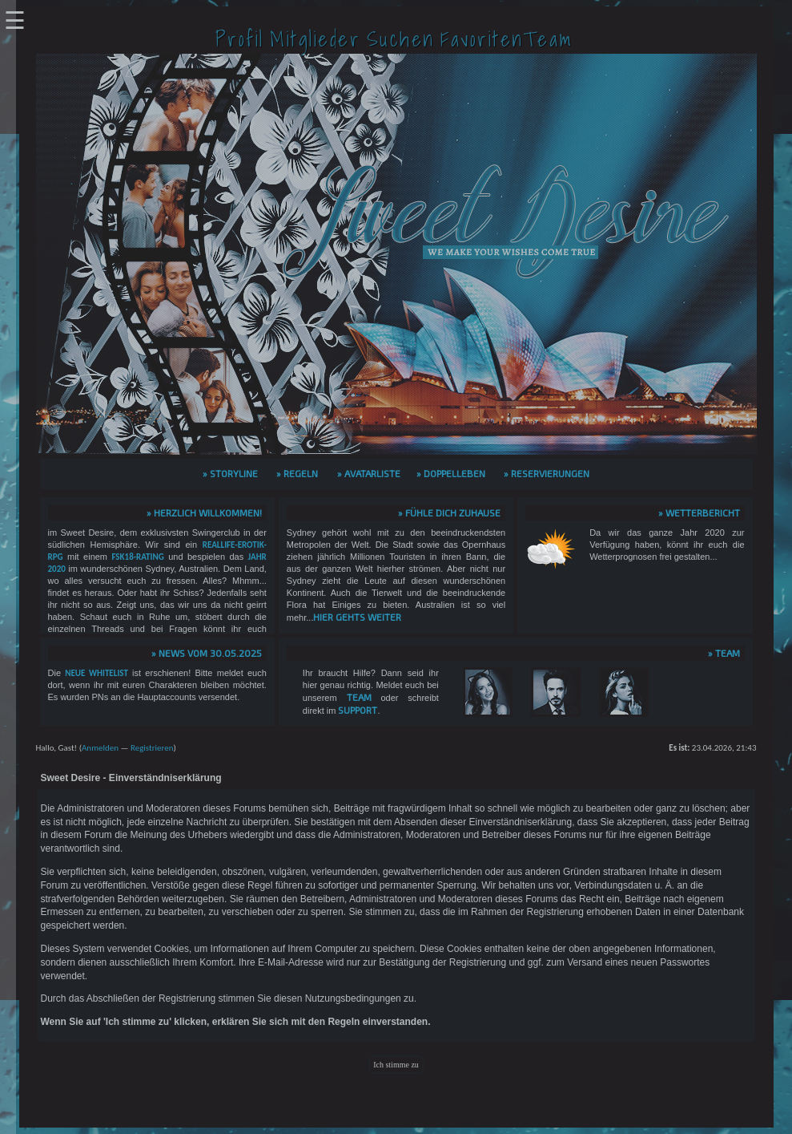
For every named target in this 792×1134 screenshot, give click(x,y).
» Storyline (230, 473)
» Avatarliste (368, 473)
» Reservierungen (546, 473)
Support (357, 709)
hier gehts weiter (357, 616)
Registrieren (152, 748)
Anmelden (100, 748)
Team (359, 697)
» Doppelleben (450, 473)
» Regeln (297, 473)
